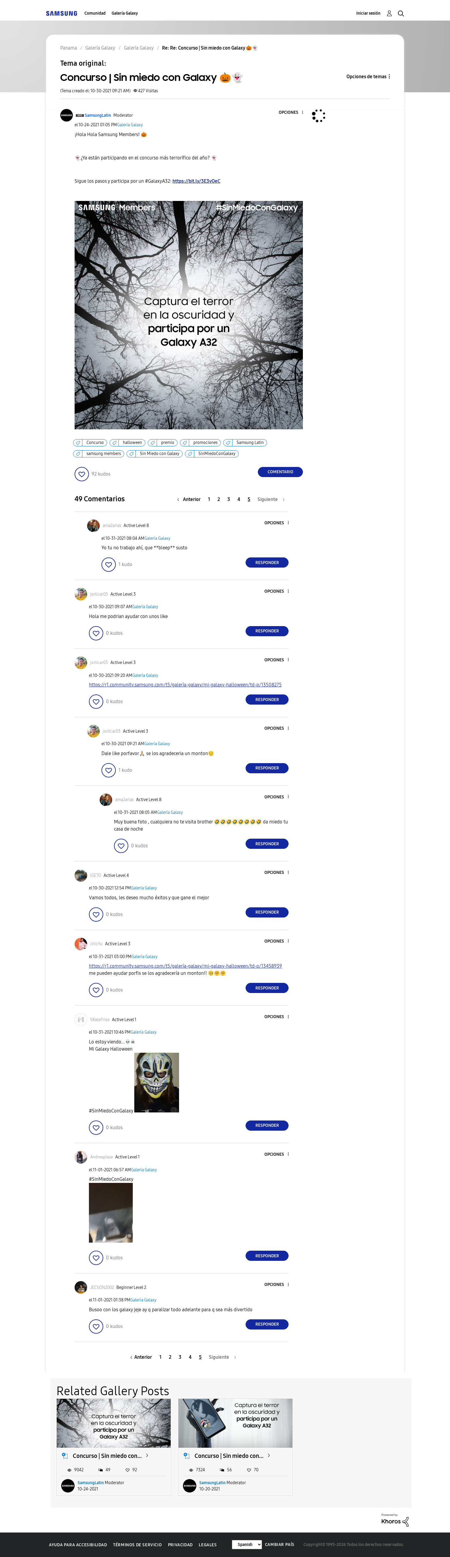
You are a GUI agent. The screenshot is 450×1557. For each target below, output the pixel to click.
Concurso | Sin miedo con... (107, 1455)
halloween (132, 442)
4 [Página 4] (239, 499)
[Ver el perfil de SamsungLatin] (98, 115)
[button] (292, 113)
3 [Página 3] (228, 499)
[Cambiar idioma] (247, 1544)
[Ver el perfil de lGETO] (95, 875)
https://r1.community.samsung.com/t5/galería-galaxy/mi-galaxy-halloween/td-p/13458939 (185, 966)
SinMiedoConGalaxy (216, 453)
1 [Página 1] (209, 499)
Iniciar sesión (368, 13)
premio (167, 442)
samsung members (104, 453)
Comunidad (95, 13)
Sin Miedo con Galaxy (159, 453)
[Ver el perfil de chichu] (96, 943)
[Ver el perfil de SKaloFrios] (100, 1019)
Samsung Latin (250, 442)
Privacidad (180, 1544)
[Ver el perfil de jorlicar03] (99, 594)
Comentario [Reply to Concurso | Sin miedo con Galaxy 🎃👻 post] (280, 471)
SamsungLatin (91, 1482)
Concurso (95, 442)
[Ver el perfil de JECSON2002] (102, 1287)
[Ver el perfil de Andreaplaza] (101, 1157)
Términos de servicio (137, 1544)
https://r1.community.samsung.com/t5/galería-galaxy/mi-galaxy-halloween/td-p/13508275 (185, 685)
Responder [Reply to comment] (267, 562)
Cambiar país (280, 1544)
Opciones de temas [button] (366, 76)
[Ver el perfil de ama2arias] (112, 525)
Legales (208, 1544)
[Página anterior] (190, 499)
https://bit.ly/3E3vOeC (196, 181)
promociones (205, 442)
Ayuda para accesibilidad (78, 1544)
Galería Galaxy (125, 13)
